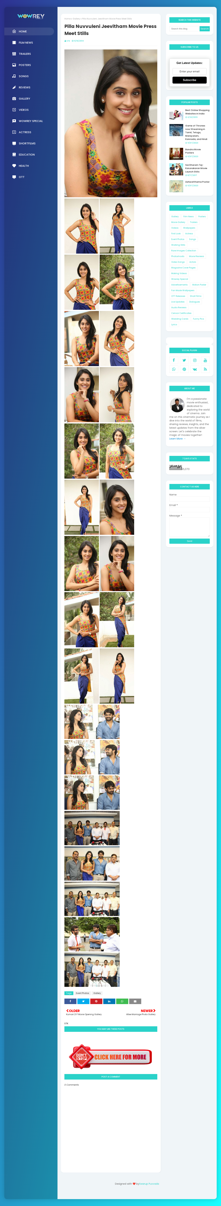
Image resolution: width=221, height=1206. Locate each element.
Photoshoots (177, 256)
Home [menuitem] (19, 31)
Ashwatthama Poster (197, 181)
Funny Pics (198, 318)
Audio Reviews (178, 307)
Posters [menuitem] (21, 65)
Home (67, 18)
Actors (192, 261)
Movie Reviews (196, 256)
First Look (176, 233)
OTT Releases (178, 296)
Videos (175, 227)
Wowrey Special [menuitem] (27, 121)
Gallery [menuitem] (21, 98)
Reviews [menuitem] (21, 87)
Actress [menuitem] (21, 132)
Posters (202, 216)
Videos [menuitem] (20, 110)
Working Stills (178, 244)
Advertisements (179, 284)
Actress (189, 233)
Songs (192, 239)
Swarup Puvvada (149, 1183)
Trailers (194, 222)
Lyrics (174, 324)
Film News (188, 216)
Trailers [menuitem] (21, 54)
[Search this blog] (184, 28)
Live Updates (178, 301)
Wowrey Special (179, 279)
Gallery (76, 18)
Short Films (195, 296)
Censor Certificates (181, 313)
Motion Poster (199, 284)
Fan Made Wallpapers (182, 290)
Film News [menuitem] (22, 42)
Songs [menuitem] (20, 76)
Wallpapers (189, 227)
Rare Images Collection (183, 250)
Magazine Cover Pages (183, 267)
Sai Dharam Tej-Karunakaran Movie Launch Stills (196, 168)
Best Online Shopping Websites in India (197, 112)
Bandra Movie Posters (193, 151)
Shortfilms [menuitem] (24, 143)
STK (68, 40)
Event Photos (82, 993)
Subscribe (189, 80)
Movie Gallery (178, 222)
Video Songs (178, 261)
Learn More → (177, 438)
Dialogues (194, 301)
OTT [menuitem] (18, 177)
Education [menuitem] (23, 154)
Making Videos (179, 273)
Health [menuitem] (20, 166)
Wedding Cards (179, 318)
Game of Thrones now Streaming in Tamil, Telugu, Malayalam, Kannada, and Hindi (196, 132)
